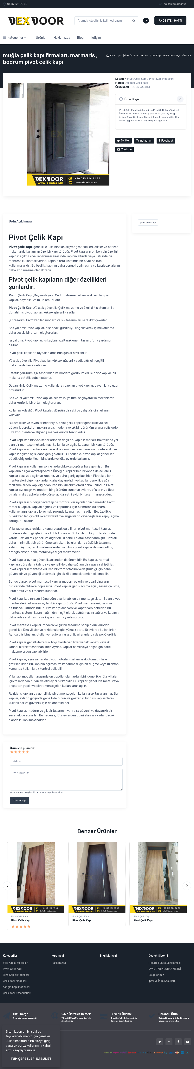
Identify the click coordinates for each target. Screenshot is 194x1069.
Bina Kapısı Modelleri (16, 975)
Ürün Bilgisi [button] (151, 99)
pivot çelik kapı (148, 222)
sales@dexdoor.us (172, 4)
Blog (80, 37)
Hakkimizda (58, 963)
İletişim (96, 37)
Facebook (165, 140)
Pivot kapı (16, 440)
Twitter (123, 140)
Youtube (124, 149)
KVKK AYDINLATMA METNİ (164, 969)
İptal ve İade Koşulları (161, 981)
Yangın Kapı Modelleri (16, 987)
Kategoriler (13, 37)
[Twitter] (159, 1041)
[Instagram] (168, 1041)
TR (146, 20)
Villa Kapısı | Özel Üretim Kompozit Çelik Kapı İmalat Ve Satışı (143, 55)
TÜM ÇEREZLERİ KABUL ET (31, 1059)
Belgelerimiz (156, 975)
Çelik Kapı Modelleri (15, 981)
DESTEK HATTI (170, 20)
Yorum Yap (19, 800)
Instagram (144, 140)
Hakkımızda (62, 37)
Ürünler (41, 37)
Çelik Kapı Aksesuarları (17, 993)
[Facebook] (178, 1041)
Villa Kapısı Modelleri (15, 963)
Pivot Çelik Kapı (19, 916)
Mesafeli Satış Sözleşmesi (164, 963)
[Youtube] (187, 1041)
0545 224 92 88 (17, 4)
